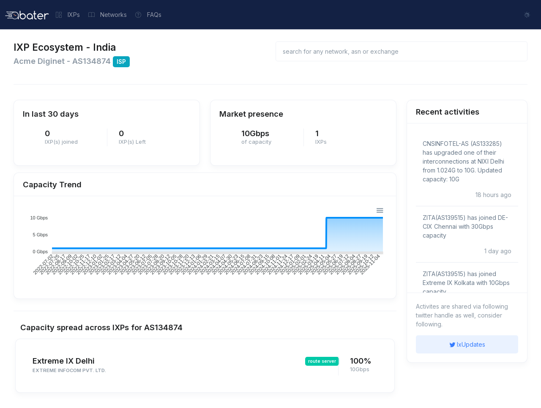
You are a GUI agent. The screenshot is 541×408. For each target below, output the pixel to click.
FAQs (148, 14)
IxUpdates (467, 344)
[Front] (27, 14)
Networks (107, 14)
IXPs (68, 14)
